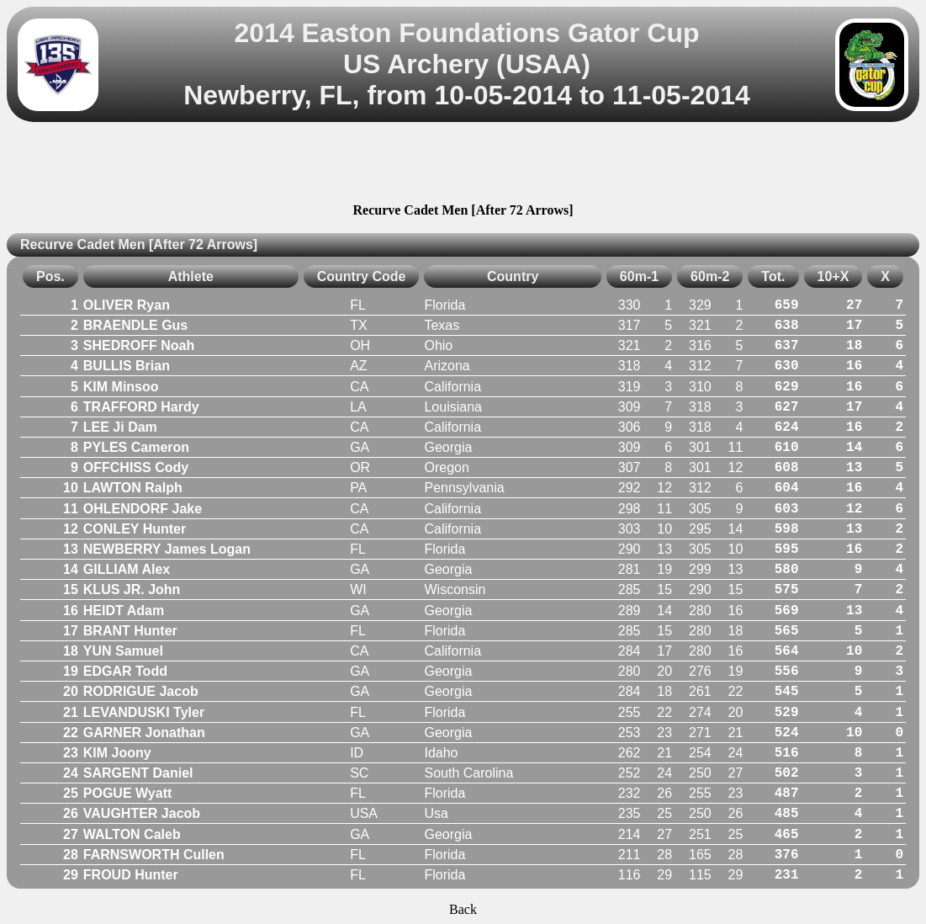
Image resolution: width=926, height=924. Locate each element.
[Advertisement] (463, 165)
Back (463, 909)
